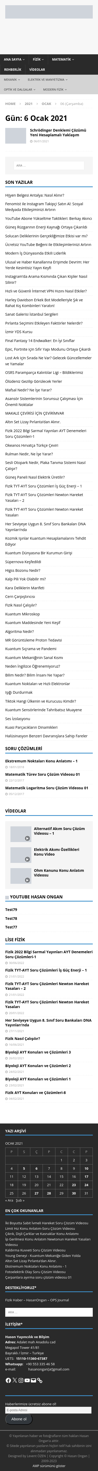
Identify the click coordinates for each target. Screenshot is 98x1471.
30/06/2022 (16, 963)
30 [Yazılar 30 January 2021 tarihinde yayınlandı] (74, 1193)
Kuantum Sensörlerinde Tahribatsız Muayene (43, 709)
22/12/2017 (16, 780)
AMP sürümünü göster (49, 1466)
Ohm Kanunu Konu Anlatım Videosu (59, 873)
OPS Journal (59, 1300)
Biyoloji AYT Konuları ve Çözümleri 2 (38, 1065)
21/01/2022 (16, 976)
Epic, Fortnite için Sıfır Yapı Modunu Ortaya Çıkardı (48, 349)
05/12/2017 (16, 794)
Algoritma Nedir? (19, 631)
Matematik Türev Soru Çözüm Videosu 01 (42, 774)
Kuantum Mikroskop (22, 613)
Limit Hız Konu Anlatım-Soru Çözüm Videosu (40, 1228)
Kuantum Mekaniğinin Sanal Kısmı (34, 657)
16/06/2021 (16, 1044)
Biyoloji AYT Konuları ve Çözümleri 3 (38, 1052)
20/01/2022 (16, 1013)
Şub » (20, 1200)
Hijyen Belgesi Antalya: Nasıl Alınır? (34, 195)
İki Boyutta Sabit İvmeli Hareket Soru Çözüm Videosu (46, 1223)
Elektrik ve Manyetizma (46, 79)
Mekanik (10, 79)
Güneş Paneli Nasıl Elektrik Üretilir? (35, 477)
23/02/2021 (16, 1085)
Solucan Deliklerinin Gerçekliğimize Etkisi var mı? (46, 235)
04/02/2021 (16, 1099)
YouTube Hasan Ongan (36, 897)
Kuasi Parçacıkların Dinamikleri (31, 727)
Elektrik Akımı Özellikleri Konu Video (56, 852)
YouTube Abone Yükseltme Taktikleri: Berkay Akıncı (48, 218)
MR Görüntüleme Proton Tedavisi (33, 640)
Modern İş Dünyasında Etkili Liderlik (35, 253)
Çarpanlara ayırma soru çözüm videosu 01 (38, 1277)
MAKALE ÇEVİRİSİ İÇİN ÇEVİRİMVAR (34, 413)
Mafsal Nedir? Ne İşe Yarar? (28, 389)
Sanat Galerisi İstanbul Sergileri (31, 314)
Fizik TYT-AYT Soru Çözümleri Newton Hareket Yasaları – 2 (47, 986)
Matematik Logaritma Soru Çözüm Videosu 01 (46, 787)
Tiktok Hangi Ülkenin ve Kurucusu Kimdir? (40, 701)
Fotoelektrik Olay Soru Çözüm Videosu (35, 1271)
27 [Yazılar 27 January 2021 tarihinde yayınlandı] (36, 1193)
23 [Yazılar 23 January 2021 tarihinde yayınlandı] (74, 1184)
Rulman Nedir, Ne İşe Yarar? (29, 453)
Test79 (11, 909)
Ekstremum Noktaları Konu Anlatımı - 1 (36, 1266)
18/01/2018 (16, 767)
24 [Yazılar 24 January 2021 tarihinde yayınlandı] (86, 1184)
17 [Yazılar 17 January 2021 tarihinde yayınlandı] (86, 1176)
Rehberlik (12, 69)
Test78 (11, 918)
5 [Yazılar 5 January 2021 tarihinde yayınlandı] (24, 1168)
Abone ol (18, 1419)
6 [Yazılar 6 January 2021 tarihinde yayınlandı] (36, 1168)
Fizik (37, 59)
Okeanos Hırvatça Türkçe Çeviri (31, 445)
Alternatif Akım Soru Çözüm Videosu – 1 (59, 831)
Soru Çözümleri (23, 748)
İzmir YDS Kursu (18, 331)
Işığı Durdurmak (18, 692)
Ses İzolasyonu (17, 718)
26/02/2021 (16, 1058)
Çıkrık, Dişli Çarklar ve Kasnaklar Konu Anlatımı (42, 1233)
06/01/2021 (41, 141)
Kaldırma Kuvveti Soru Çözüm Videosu (35, 1250)
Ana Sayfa (12, 59)
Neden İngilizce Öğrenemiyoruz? (32, 666)
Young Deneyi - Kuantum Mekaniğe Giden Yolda (42, 1255)
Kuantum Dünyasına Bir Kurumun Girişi (38, 552)
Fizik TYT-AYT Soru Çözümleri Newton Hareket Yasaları (47, 1004)
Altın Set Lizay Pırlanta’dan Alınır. (33, 421)
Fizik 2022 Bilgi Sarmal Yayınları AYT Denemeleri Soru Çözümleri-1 (49, 954)
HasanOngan (36, 1300)
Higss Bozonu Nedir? (22, 570)
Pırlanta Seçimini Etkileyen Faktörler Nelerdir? (44, 323)
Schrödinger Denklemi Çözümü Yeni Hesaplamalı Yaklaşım (58, 132)
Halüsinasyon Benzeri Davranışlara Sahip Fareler (46, 735)
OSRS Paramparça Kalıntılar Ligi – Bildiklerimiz (44, 372)
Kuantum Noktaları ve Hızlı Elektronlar (37, 683)
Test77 (11, 927)
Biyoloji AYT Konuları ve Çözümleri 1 (38, 1078)
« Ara (9, 1200)
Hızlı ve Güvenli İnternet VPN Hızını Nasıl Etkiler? (46, 291)
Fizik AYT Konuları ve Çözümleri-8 (35, 1092)
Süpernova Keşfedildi (23, 561)
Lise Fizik (15, 940)
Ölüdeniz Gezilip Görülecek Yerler (33, 381)
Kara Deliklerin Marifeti (24, 587)
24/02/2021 (16, 1072)
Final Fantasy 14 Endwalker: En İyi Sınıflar (40, 340)
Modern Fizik (53, 89)
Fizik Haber (14, 1300)
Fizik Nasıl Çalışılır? (21, 605)
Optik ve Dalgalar (18, 89)
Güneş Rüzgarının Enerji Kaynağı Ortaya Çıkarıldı (46, 227)
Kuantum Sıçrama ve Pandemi (30, 648)
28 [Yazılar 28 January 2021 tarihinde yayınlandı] (49, 1193)
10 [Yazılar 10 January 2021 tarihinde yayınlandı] (86, 1168)
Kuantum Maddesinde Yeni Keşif (32, 622)
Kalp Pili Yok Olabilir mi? (25, 578)
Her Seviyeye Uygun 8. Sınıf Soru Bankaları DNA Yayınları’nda (48, 1022)
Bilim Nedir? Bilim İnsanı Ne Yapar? (35, 675)
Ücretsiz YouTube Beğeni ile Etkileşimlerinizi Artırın (48, 244)
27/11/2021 (16, 1031)
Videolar (37, 69)
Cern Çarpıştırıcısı (20, 596)
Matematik (61, 59)
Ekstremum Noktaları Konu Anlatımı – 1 (41, 760)
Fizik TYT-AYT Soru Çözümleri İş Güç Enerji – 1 (43, 486)
